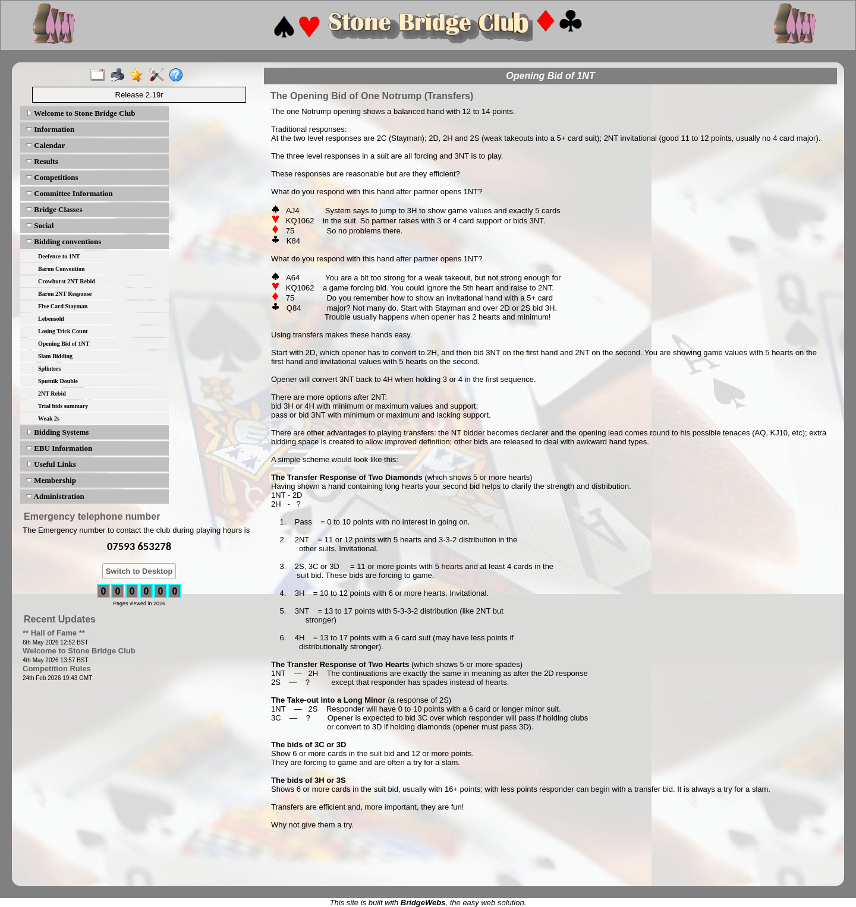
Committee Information (69, 193)
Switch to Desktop (139, 571)
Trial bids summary (63, 406)
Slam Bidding (55, 356)
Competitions (52, 177)
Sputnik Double (58, 381)
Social (40, 225)
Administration (55, 496)
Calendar (45, 145)
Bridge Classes (54, 209)
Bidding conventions (63, 241)
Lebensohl (51, 318)
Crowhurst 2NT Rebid (66, 281)
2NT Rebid (52, 393)
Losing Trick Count (63, 331)
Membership (51, 480)
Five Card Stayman (62, 306)
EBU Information (59, 448)
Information (50, 129)
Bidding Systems (57, 432)
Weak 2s (48, 418)
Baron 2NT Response (65, 293)
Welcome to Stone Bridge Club (80, 113)
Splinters (49, 368)
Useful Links (51, 464)
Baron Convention (61, 269)
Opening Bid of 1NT (63, 343)
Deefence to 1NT (59, 256)
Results (42, 161)
